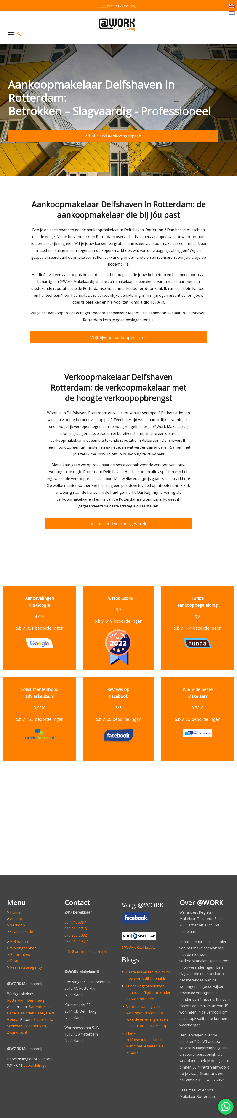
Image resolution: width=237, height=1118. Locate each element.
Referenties (20, 953)
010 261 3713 (75, 928)
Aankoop (18, 918)
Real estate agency (26, 966)
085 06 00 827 (76, 941)
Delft (50, 1012)
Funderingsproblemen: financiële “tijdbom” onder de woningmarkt (148, 992)
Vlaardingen (35, 1025)
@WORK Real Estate (139, 946)
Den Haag (35, 999)
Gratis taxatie (21, 931)
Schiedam (15, 1025)
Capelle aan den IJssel (25, 1012)
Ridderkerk (42, 1019)
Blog (14, 960)
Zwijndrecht (17, 1031)
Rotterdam (16, 999)
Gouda (12, 1019)
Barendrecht (39, 1006)
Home (15, 911)
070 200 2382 (75, 934)
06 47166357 (75, 921)
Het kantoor (20, 941)
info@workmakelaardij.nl (85, 951)
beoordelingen (36, 1064)
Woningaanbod (23, 947)
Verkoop (17, 924)
